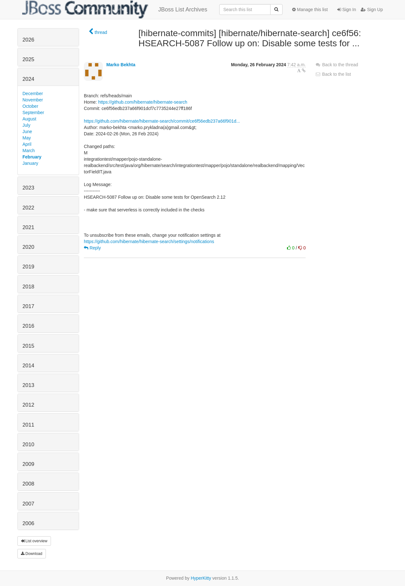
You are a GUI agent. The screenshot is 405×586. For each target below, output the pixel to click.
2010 (28, 444)
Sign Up (372, 9)
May (26, 137)
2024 (28, 79)
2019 (28, 267)
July (26, 125)
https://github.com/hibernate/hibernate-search (142, 102)
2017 (28, 306)
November (32, 99)
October (30, 106)
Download (31, 553)
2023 (28, 188)
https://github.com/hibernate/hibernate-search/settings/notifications (149, 241)
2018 (28, 287)
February (31, 156)
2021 (28, 227)
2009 (28, 464)
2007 (28, 504)
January (30, 163)
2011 (28, 425)
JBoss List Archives (114, 9)
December (32, 93)
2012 (28, 405)
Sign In (346, 9)
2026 (28, 40)
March (28, 150)
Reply (92, 247)
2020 (28, 247)
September (33, 112)
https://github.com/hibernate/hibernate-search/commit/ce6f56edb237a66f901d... (162, 121)
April (26, 144)
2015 (28, 346)
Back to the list (333, 74)
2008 (28, 484)
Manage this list (310, 9)
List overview (34, 541)
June (27, 131)
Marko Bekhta (120, 64)
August (29, 118)
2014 (28, 366)
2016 (28, 326)
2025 (28, 59)
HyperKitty (201, 578)
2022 (28, 208)
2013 (28, 385)
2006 (28, 523)
